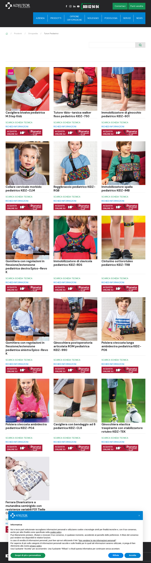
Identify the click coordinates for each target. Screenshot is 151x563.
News (139, 18)
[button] (139, 515)
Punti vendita (136, 6)
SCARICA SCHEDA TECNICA (19, 122)
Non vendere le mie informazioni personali (97, 540)
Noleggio (93, 18)
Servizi (127, 18)
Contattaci (120, 6)
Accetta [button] (132, 555)
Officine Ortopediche (74, 18)
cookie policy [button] (55, 532)
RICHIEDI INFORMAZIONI (17, 126)
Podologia (111, 18)
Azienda (40, 18)
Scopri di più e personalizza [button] (28, 555)
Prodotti (55, 18)
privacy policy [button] (36, 546)
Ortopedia (33, 33)
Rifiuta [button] (116, 555)
